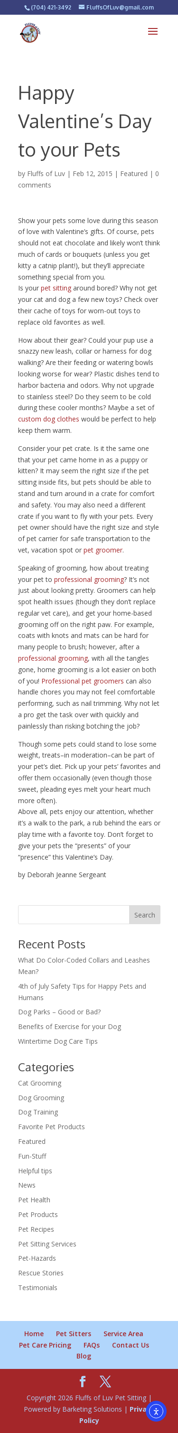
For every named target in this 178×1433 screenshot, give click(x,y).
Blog (83, 1355)
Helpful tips (35, 1170)
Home (34, 1333)
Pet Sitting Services (47, 1243)
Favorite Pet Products (51, 1126)
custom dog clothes (48, 418)
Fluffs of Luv (46, 173)
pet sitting (56, 287)
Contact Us (130, 1344)
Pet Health (34, 1199)
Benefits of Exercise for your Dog (69, 1026)
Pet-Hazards (37, 1258)
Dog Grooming (41, 1097)
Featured (134, 173)
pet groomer (103, 549)
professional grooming (89, 579)
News (27, 1184)
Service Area (123, 1333)
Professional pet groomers (82, 680)
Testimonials (37, 1287)
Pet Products (38, 1214)
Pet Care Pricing (45, 1344)
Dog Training (38, 1111)
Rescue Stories (41, 1272)
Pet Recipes (36, 1229)
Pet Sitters (73, 1333)
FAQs (92, 1344)
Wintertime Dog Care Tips (58, 1041)
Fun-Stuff (32, 1156)
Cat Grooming (39, 1082)
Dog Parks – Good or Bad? (59, 1011)
